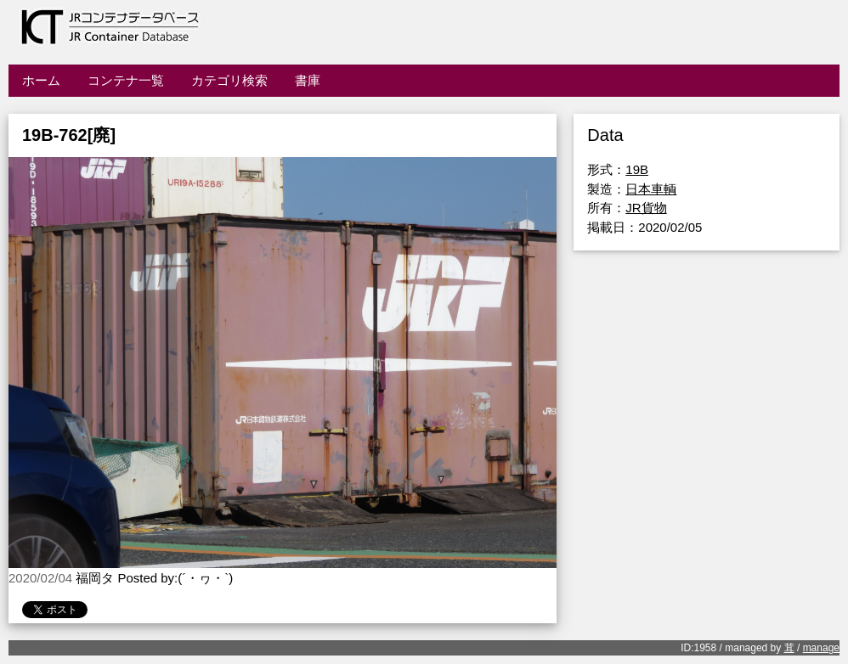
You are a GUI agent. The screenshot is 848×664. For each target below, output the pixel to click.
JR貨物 (645, 207)
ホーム (41, 80)
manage (821, 648)
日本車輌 (650, 189)
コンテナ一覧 (126, 80)
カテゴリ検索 (229, 80)
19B (636, 169)
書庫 (307, 80)
